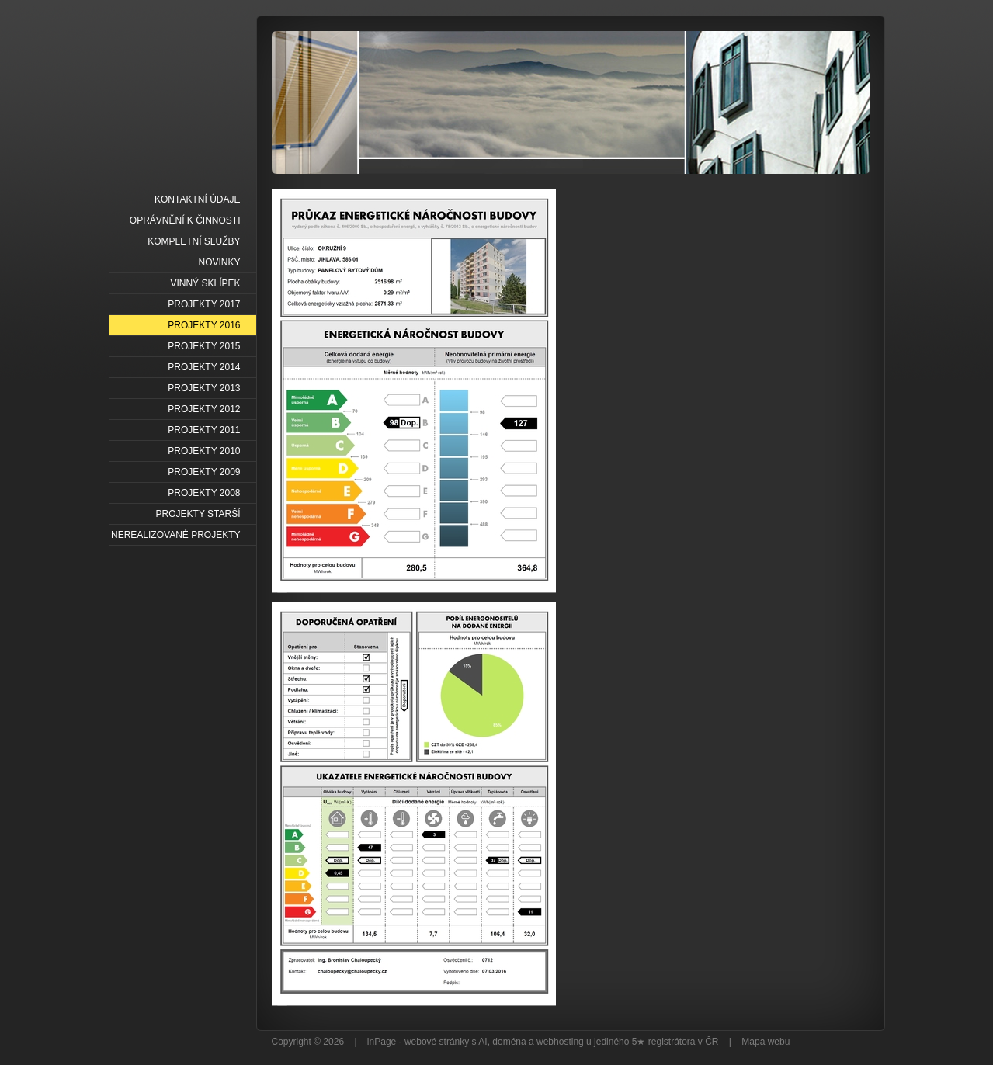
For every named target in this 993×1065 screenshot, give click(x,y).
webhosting (560, 1041)
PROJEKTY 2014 (204, 367)
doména (509, 1041)
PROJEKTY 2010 (204, 451)
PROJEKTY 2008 (204, 492)
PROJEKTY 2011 (204, 430)
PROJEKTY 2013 (204, 388)
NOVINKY (219, 262)
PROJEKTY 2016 (204, 325)
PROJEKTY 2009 (204, 472)
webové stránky (436, 1041)
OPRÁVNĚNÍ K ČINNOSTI (185, 220)
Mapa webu (765, 1041)
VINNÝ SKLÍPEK (205, 283)
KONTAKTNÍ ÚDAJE (197, 199)
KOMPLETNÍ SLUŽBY (194, 241)
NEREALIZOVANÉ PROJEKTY (175, 534)
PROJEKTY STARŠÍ (198, 513)
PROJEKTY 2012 (204, 409)
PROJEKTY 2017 (204, 304)
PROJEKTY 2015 (204, 346)
